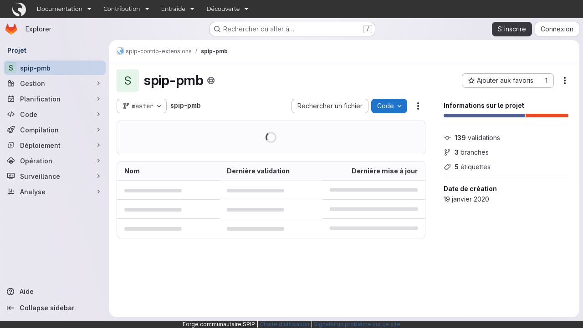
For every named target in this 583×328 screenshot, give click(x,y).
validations (472, 137)
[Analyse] (55, 191)
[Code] (55, 114)
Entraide (173, 8)
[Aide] (55, 291)
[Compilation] (55, 129)
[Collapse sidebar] (55, 308)
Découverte (223, 8)
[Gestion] (55, 83)
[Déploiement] (55, 145)
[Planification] (55, 98)
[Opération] (55, 160)
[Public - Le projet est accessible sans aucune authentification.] (211, 80)
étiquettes (467, 167)
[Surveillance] (55, 176)
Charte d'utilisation (284, 324)
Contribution (121, 8)
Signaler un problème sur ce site (357, 324)
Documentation (60, 8)
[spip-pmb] (55, 68)
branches (466, 152)
